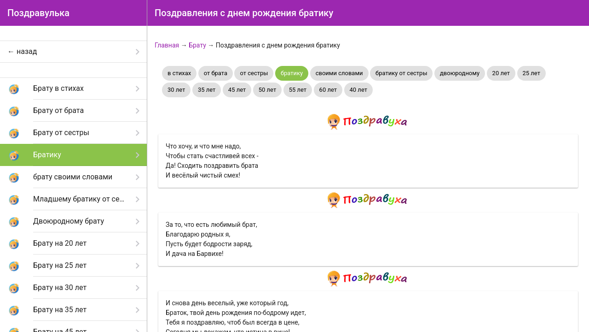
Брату (197, 45)
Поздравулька (38, 12)
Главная (167, 45)
